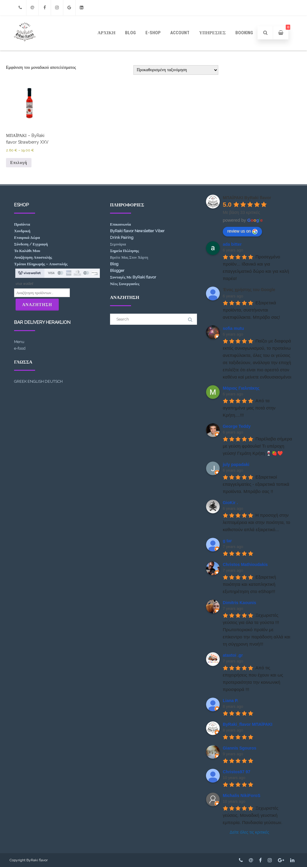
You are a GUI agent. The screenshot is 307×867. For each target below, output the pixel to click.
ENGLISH (36, 381)
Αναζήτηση (37, 304)
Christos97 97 (236, 771)
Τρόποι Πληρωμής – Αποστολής (40, 264)
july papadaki (236, 464)
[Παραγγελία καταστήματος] (175, 70)
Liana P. (230, 700)
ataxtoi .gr (233, 655)
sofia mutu (233, 328)
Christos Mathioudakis (245, 564)
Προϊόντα (22, 224)
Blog (130, 32)
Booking (244, 32)
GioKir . (230, 502)
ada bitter (232, 244)
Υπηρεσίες (212, 32)
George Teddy (237, 426)
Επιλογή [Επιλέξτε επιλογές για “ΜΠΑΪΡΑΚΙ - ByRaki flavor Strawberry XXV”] (18, 162)
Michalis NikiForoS (241, 795)
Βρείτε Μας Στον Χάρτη (129, 257)
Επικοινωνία (120, 224)
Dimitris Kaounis (239, 602)
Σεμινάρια (118, 244)
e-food (19, 348)
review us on (242, 231)
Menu (19, 341)
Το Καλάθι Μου (27, 250)
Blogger (117, 270)
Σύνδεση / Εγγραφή (31, 244)
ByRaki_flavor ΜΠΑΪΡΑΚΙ (247, 724)
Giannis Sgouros (239, 748)
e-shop (153, 32)
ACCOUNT (179, 32)
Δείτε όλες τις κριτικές (249, 832)
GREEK (20, 381)
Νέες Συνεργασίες (124, 283)
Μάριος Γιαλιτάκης (241, 388)
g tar (227, 540)
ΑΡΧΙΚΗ (106, 32)
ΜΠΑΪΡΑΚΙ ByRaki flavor (247, 197)
